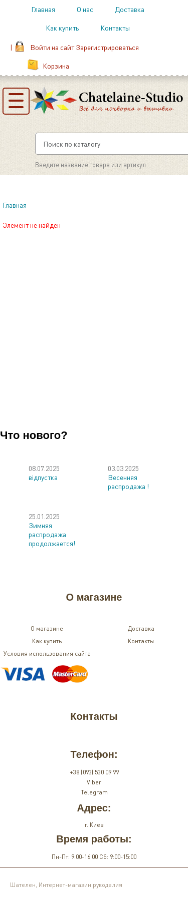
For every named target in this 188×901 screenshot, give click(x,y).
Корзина (56, 65)
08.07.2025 (44, 468)
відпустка (43, 477)
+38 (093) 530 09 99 (94, 772)
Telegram (94, 792)
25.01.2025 (44, 516)
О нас (85, 9)
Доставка (129, 9)
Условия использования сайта (47, 653)
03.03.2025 (123, 468)
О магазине (47, 628)
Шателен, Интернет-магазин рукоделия (66, 884)
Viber (94, 782)
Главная (43, 9)
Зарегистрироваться (107, 47)
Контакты (115, 27)
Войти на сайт (52, 47)
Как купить (62, 27)
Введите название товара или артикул (90, 164)
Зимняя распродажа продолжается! (52, 534)
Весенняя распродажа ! (128, 482)
